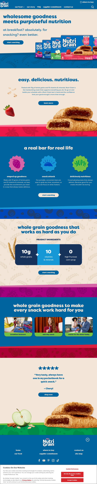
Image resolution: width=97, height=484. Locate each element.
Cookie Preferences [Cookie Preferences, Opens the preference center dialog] (72, 469)
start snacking (13, 42)
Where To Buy (48, 450)
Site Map (79, 454)
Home (18, 450)
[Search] (92, 7)
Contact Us (68, 7)
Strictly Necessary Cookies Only (72, 474)
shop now (48, 394)
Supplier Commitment (52, 7)
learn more (48, 103)
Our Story (31, 7)
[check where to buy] (87, 2)
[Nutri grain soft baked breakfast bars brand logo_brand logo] (7, 4)
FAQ (39, 7)
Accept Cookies (72, 480)
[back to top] (87, 439)
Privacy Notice (26, 480)
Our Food (18, 7)
